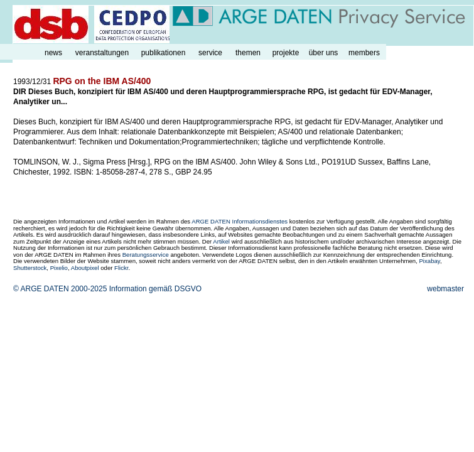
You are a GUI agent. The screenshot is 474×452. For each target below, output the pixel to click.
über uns (323, 52)
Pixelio (59, 267)
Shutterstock (29, 267)
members (364, 52)
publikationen (163, 52)
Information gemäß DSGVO (155, 288)
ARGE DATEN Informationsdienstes (239, 221)
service (210, 52)
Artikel (221, 241)
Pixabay (429, 260)
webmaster (445, 288)
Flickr (121, 267)
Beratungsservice (145, 254)
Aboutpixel (85, 267)
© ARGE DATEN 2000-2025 (60, 288)
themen (248, 52)
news (53, 52)
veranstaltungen (102, 52)
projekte (285, 52)
